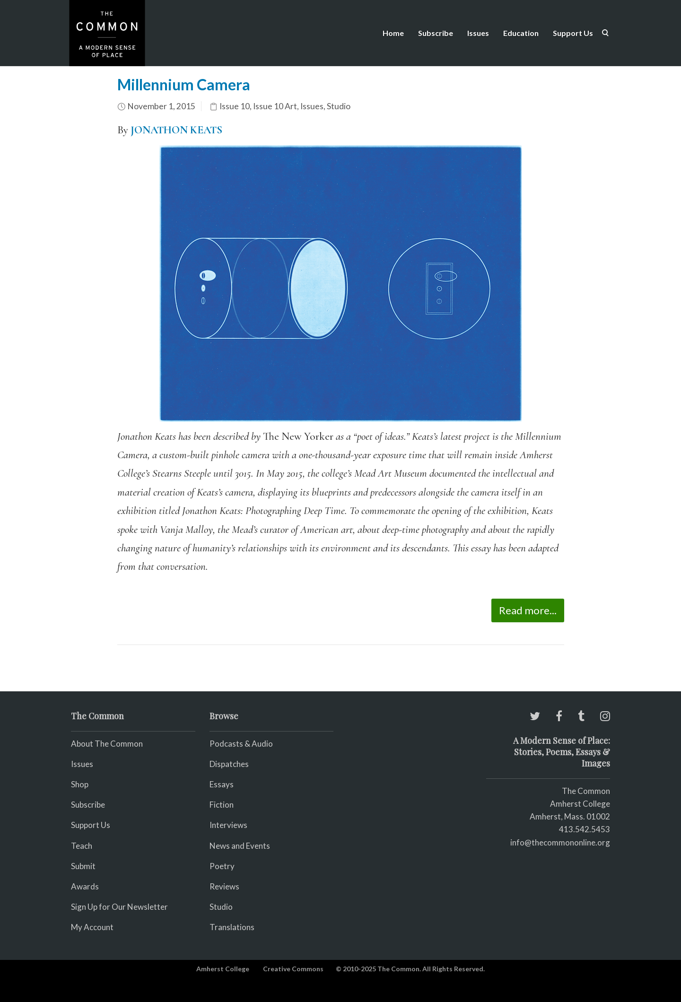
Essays (222, 784)
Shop (79, 784)
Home (393, 32)
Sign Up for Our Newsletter (119, 907)
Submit (83, 866)
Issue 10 (234, 106)
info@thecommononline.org (560, 842)
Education (521, 32)
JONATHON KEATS (176, 130)
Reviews (224, 886)
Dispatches (229, 764)
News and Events (240, 846)
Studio (338, 106)
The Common (586, 791)
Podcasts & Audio (241, 744)
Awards (85, 886)
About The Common (107, 744)
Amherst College (222, 969)
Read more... (528, 610)
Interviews (228, 825)
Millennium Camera (183, 84)
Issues (478, 32)
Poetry (222, 866)
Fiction (222, 805)
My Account (92, 927)
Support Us (573, 32)
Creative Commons (293, 969)
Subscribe (435, 32)
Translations (232, 927)
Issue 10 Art (275, 106)
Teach (81, 846)
